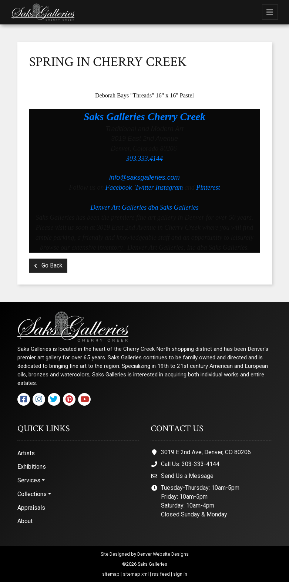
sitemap (111, 574)
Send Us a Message (187, 475)
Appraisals (31, 507)
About (25, 521)
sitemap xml (136, 574)
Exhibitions (31, 466)
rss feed (161, 574)
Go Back (48, 265)
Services (28, 480)
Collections (32, 494)
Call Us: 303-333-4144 (190, 464)
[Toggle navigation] (270, 12)
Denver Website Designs (163, 554)
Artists (26, 453)
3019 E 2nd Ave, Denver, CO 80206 (206, 452)
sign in (180, 574)
